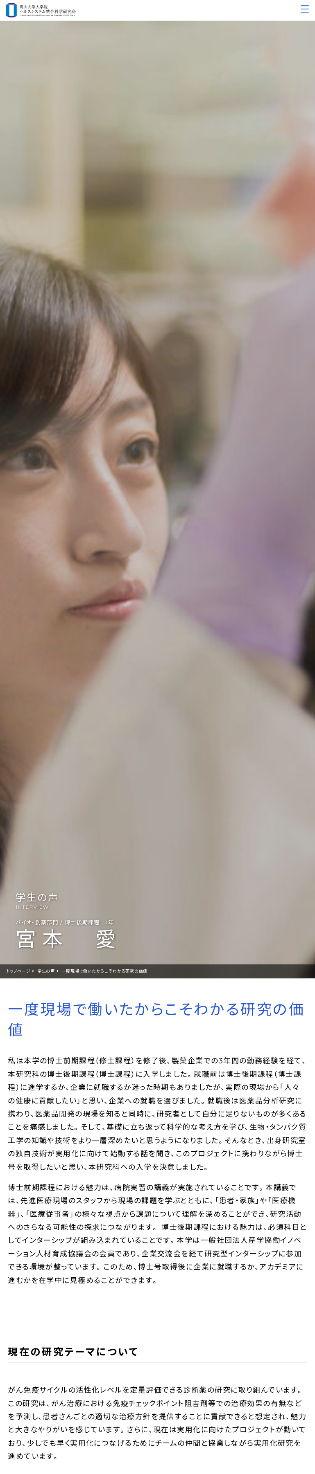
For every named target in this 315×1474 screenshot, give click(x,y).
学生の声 (46, 971)
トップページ (18, 971)
